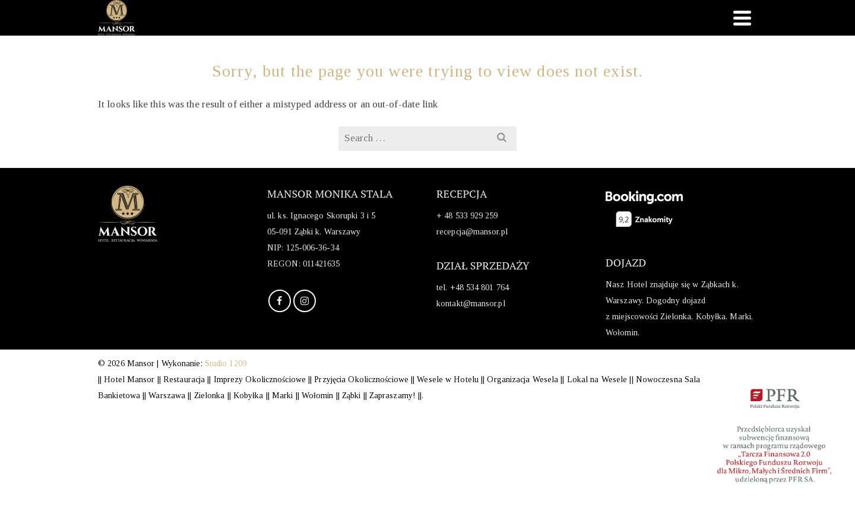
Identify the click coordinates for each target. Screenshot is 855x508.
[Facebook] (279, 301)
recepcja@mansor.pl (472, 231)
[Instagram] (304, 301)
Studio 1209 (225, 363)
